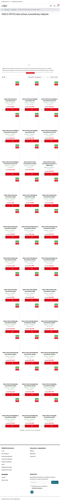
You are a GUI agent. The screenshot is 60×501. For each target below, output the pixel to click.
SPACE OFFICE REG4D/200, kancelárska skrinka (49, 385)
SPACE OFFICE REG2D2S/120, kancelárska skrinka (49, 227)
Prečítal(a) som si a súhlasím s (39, 487)
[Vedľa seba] (3, 77)
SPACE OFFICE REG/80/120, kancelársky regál (30, 196)
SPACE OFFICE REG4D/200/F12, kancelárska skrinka (10, 416)
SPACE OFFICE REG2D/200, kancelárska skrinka (10, 322)
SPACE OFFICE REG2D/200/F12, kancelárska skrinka (30, 322)
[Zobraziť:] (56, 77)
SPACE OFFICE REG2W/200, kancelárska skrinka (10, 385)
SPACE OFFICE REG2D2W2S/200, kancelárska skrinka (49, 353)
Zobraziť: (52, 77)
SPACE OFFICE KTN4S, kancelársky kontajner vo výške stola (49, 163)
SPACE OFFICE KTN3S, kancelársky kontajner (30, 162)
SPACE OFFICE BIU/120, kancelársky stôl (10, 99)
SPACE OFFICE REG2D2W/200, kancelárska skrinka (30, 353)
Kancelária (13, 9)
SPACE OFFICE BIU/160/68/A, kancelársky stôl (30, 131)
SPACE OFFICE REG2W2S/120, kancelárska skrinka (49, 259)
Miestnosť (7, 9)
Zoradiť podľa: (31, 77)
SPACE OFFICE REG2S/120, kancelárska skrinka (10, 259)
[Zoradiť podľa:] (42, 77)
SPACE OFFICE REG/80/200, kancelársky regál (30, 290)
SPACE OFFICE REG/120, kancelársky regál (10, 196)
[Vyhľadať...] (54, 5)
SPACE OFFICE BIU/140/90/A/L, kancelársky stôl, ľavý (49, 99)
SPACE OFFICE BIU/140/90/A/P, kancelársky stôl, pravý (10, 131)
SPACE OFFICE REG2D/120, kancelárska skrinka (10, 227)
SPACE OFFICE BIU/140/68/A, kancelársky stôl (30, 99)
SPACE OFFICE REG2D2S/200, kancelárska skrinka (10, 353)
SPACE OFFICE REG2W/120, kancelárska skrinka (30, 259)
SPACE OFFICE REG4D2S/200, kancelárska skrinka (30, 416)
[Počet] (3, 109)
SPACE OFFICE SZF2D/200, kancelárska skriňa (49, 416)
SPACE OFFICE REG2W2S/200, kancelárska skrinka (30, 385)
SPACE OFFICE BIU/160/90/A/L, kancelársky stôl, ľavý (49, 131)
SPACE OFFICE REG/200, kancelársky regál (10, 290)
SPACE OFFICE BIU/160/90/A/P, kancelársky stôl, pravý (10, 162)
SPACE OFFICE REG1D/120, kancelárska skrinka (49, 196)
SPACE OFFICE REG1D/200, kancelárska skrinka (49, 290)
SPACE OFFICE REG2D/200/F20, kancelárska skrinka (49, 322)
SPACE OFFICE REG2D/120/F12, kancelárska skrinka (30, 227)
